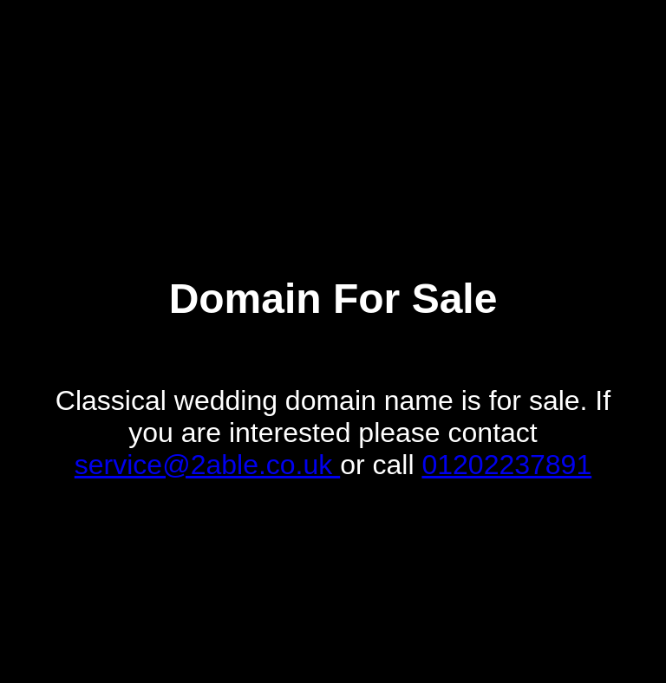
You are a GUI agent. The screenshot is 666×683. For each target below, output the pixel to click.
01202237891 (506, 464)
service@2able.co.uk (207, 464)
